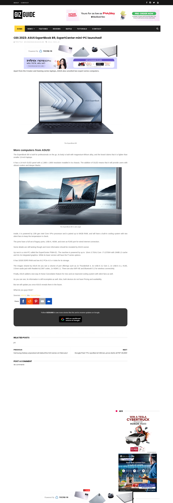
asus (50, 47)
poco (116, 458)
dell (140, 472)
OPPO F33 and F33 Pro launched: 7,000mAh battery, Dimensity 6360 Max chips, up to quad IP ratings (144, 313)
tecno (145, 449)
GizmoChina (35, 298)
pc (59, 47)
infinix (130, 444)
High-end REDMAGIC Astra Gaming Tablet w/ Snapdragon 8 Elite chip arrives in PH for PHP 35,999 (144, 226)
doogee (136, 468)
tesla (116, 487)
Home (18, 29)
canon (129, 463)
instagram (118, 477)
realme (117, 439)
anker (133, 477)
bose (142, 487)
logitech (117, 472)
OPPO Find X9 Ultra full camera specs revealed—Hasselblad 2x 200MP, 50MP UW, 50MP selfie (144, 325)
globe (116, 444)
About (16, 3)
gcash (141, 453)
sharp (144, 458)
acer (116, 453)
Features (42, 29)
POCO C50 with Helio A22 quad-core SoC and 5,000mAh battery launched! (144, 213)
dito (128, 453)
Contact (25, 3)
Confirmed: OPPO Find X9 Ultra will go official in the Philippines (143, 262)
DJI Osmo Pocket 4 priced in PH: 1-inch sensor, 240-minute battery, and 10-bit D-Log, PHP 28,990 (144, 251)
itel (142, 463)
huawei (117, 430)
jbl (130, 472)
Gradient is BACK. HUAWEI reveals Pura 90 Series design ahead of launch (142, 238)
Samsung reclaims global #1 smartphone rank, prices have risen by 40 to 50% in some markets (143, 276)
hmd (130, 482)
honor (131, 439)
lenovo (117, 449)
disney (116, 482)
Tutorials (81, 29)
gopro (142, 482)
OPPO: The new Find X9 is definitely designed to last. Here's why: (134, 133)
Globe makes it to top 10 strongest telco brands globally (144, 287)
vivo (144, 435)
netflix (116, 463)
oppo (116, 435)
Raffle (68, 29)
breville (129, 487)
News (29, 29)
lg (143, 444)
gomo (146, 477)
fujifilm (130, 458)
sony (131, 449)
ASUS (23, 298)
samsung (134, 430)
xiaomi (130, 435)
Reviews (56, 29)
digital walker (119, 468)
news (55, 47)
